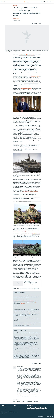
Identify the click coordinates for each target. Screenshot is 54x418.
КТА (44, 1)
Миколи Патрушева (35, 76)
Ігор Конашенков (36, 233)
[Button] (34, 23)
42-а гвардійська (36, 116)
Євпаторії (34, 302)
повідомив (30, 313)
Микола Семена (16, 18)
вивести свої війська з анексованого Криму (24, 324)
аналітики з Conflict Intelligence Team (27, 54)
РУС (41, 1)
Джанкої (23, 303)
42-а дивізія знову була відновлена (30, 191)
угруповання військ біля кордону (31, 82)
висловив (15, 310)
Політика (15, 5)
